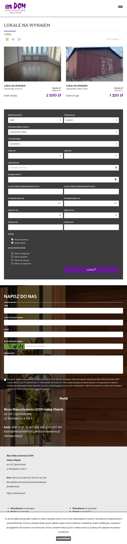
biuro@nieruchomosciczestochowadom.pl (32, 431)
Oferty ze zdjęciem (20, 253)
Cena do (68, 151)
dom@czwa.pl (13, 436)
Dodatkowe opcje (16, 248)
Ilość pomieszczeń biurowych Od (23, 186)
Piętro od (13, 222)
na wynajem (23, 508)
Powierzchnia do (72, 198)
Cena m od (13, 210)
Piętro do (69, 222)
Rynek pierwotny (19, 239)
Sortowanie (113, 39)
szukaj (91, 270)
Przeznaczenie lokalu (18, 127)
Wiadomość (9, 353)
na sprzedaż (85, 508)
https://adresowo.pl (15, 493)
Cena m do (69, 210)
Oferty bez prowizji (20, 260)
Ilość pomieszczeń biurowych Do (79, 186)
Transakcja (69, 115)
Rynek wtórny (18, 243)
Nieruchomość (15, 115)
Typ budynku (14, 139)
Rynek (11, 234)
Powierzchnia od (16, 198)
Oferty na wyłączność (21, 263)
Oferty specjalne (19, 256)
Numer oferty (14, 175)
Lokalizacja (13, 163)
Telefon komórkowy (13, 317)
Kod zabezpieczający (13, 341)
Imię (6, 305)
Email (6, 329)
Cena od (12, 151)
